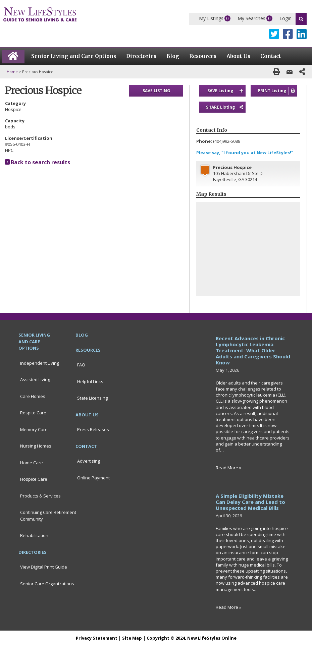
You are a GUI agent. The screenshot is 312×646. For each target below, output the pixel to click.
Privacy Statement (96, 638)
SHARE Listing (226, 107)
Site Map (132, 638)
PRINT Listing (277, 91)
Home (12, 71)
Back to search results (37, 162)
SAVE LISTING (156, 91)
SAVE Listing (226, 91)
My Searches (251, 18)
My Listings (211, 18)
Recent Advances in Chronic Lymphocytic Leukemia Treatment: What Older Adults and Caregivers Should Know (253, 350)
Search (301, 19)
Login (285, 18)
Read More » (228, 468)
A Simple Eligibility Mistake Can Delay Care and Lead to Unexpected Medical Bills (250, 501)
